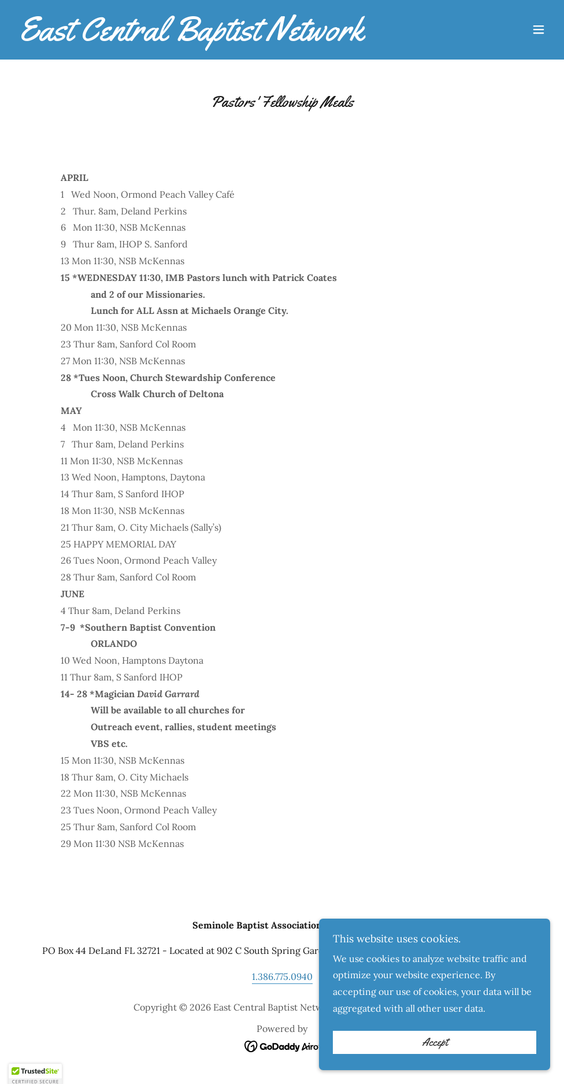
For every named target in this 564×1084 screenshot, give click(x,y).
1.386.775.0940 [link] (282, 976)
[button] (538, 29)
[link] (188, 37)
